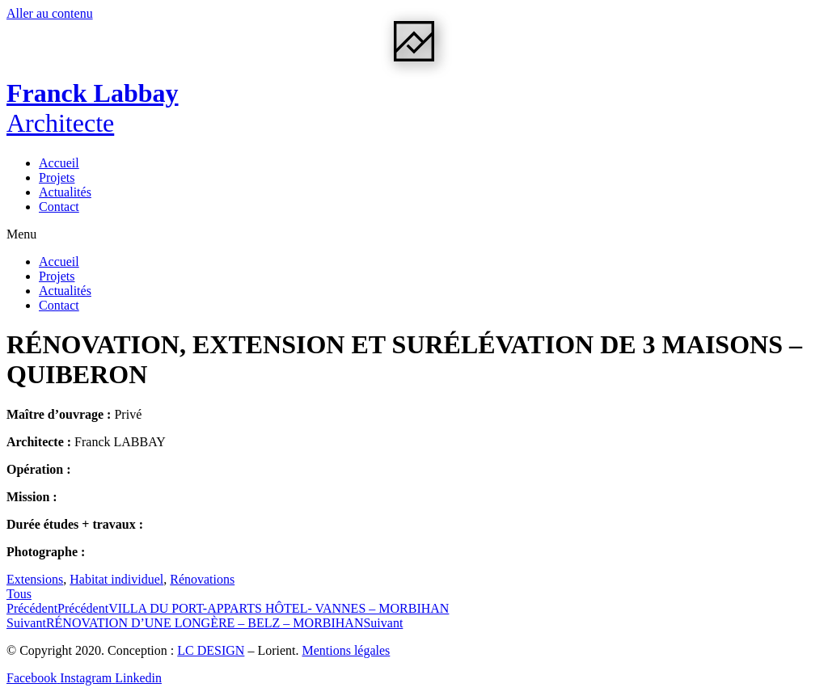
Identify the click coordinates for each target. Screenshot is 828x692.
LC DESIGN (210, 650)
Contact (59, 206)
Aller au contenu (49, 13)
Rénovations (202, 579)
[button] (414, 234)
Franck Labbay (92, 107)
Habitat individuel (116, 579)
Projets (56, 177)
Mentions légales (346, 650)
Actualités (65, 192)
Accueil (59, 163)
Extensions (34, 579)
